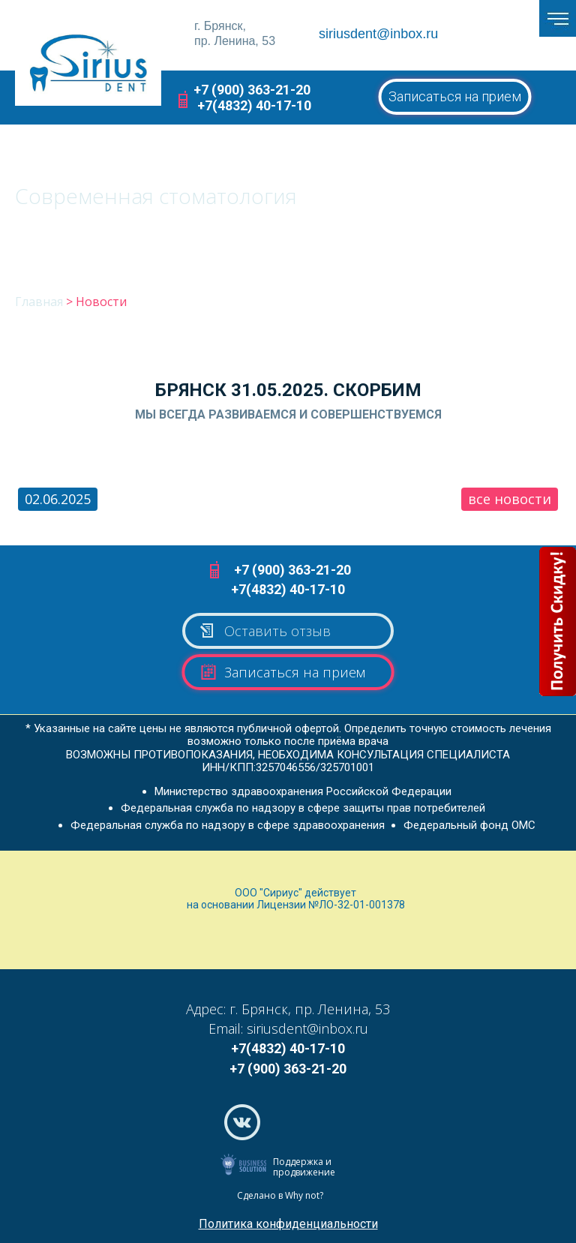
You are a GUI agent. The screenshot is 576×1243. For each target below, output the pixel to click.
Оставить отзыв (264, 631)
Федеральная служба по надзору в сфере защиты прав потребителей (303, 808)
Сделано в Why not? (280, 1195)
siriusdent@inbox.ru (378, 33)
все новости (509, 499)
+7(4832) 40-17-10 (254, 105)
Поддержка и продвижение (304, 1166)
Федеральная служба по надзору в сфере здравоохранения (227, 825)
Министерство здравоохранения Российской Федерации (303, 791)
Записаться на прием (454, 96)
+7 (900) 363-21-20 (252, 90)
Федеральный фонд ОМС (470, 825)
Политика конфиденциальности (288, 1224)
